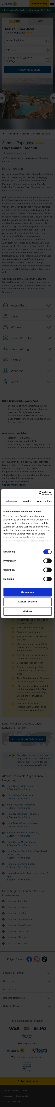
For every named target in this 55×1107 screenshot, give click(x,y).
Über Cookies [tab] (44, 501)
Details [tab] (27, 501)
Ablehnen (27, 611)
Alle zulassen (27, 592)
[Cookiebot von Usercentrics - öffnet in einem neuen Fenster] (39, 493)
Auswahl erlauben (27, 601)
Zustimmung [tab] (10, 501)
